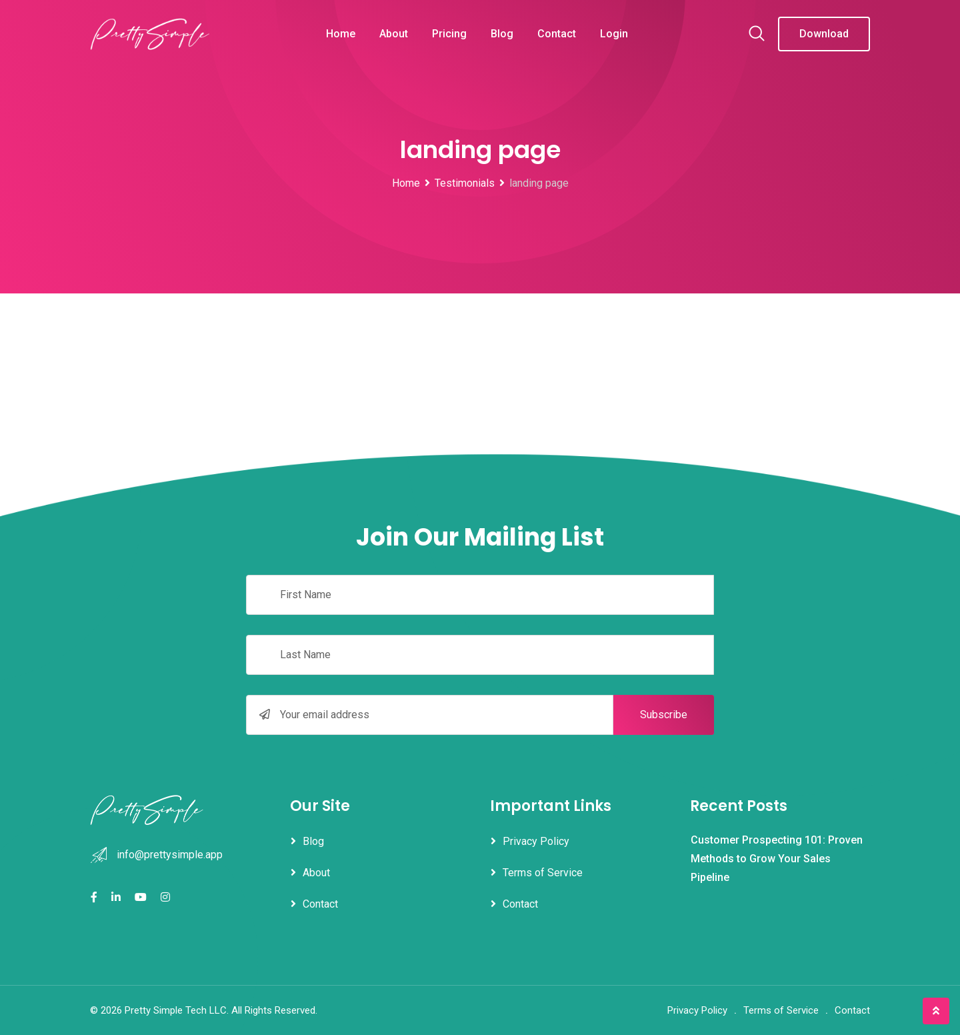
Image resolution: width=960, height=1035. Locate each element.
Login (614, 33)
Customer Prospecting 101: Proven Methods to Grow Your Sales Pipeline (777, 859)
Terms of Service (543, 872)
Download (824, 33)
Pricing (449, 33)
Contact (556, 33)
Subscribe (663, 714)
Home (340, 33)
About (393, 33)
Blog (502, 33)
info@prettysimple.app (170, 854)
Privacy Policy (536, 841)
